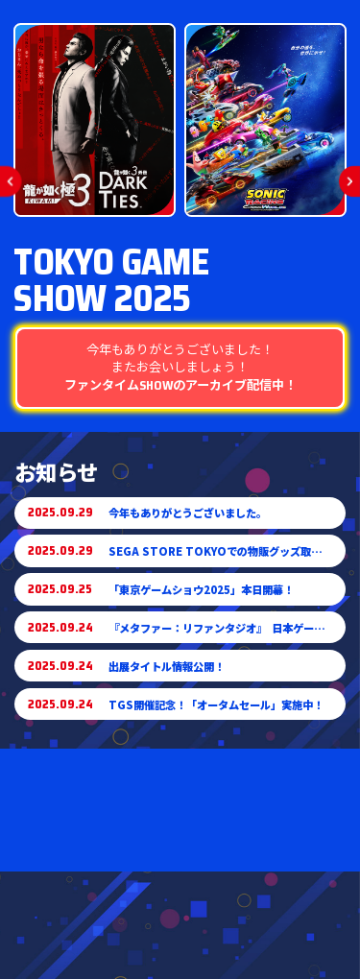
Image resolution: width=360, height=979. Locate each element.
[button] (11, 181)
